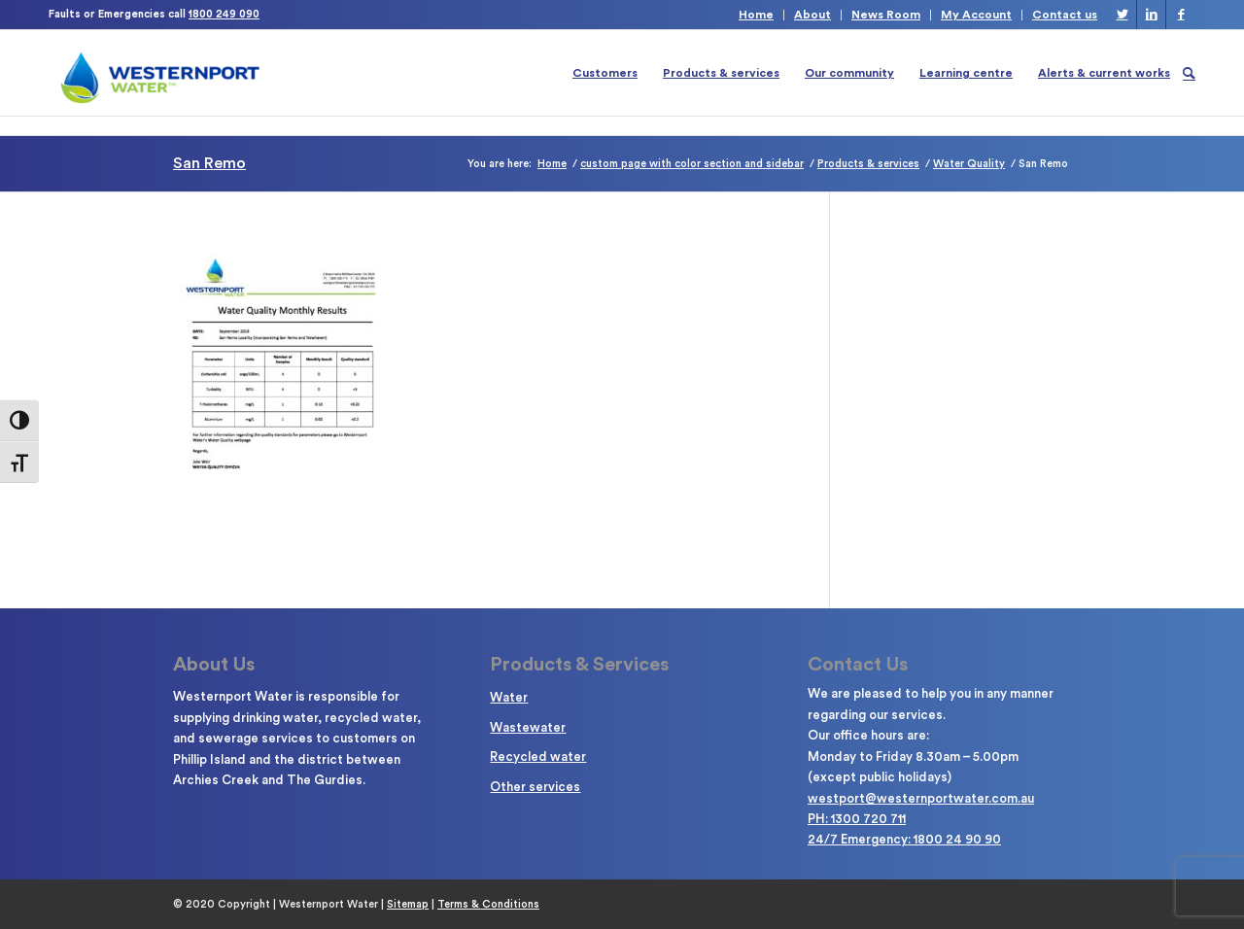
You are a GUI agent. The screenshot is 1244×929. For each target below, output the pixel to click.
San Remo (209, 163)
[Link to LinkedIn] (1151, 14)
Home (756, 14)
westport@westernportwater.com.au (921, 798)
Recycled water (538, 756)
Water (509, 697)
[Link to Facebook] (1180, 14)
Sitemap (408, 904)
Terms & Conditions (488, 904)
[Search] (1189, 73)
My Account (976, 14)
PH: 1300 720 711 (857, 818)
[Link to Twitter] (1122, 14)
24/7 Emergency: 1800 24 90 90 (904, 839)
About (812, 14)
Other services (535, 786)
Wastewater (528, 727)
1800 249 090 (224, 14)
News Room (885, 14)
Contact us (1064, 14)
